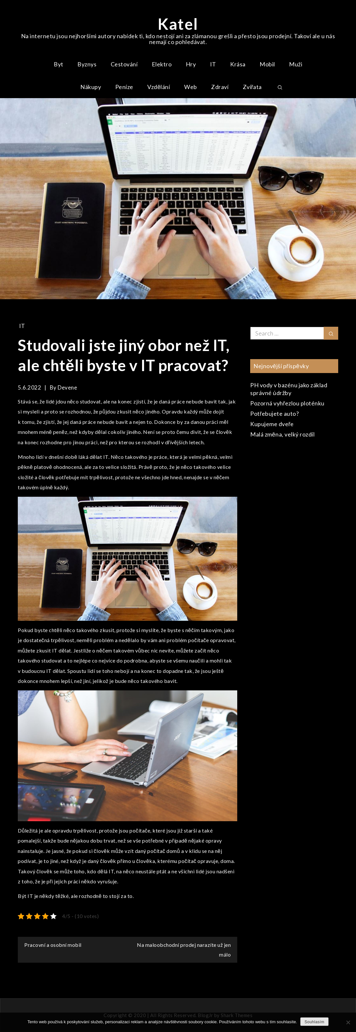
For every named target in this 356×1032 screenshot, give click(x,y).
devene (67, 387)
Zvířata (252, 86)
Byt (58, 64)
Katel (178, 24)
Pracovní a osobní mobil (53, 945)
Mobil (267, 64)
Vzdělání (158, 86)
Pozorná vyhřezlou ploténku (287, 403)
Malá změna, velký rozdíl (282, 434)
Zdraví (219, 86)
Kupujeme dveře (272, 423)
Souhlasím (314, 1022)
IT (213, 64)
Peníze (124, 86)
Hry (191, 64)
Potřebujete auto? (274, 413)
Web (190, 86)
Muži (295, 64)
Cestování (124, 64)
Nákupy (90, 86)
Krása (238, 64)
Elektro (162, 64)
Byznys (86, 64)
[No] (348, 1022)
